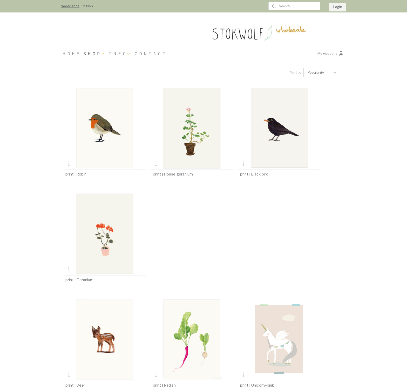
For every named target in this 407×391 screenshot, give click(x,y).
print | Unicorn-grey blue (301, 248)
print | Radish (148, 248)
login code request (191, 347)
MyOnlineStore (264, 381)
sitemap (193, 381)
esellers (127, 335)
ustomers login (190, 337)
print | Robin (75, 158)
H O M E (71, 53)
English (87, 6)
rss (203, 381)
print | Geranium (294, 158)
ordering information (78, 337)
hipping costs (74, 342)
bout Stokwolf (132, 345)
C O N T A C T (150, 53)
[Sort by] (322, 72)
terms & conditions (77, 347)
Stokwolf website (246, 342)
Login (337, 7)
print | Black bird (222, 158)
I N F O (120, 53)
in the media (129, 341)
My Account (330, 54)
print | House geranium (157, 158)
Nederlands (70, 6)
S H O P (94, 53)
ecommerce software (221, 381)
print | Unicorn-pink (225, 248)
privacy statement (76, 352)
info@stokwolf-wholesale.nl (311, 357)
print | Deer (75, 248)
